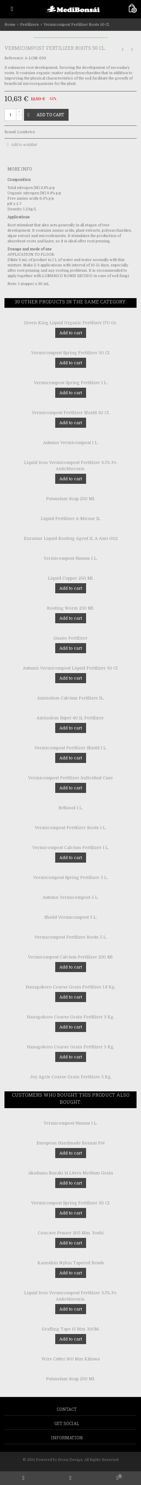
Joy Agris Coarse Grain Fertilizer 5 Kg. (71, 1076)
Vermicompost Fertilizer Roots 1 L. (70, 827)
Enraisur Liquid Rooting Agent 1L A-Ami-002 (71, 538)
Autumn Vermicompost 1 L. (70, 442)
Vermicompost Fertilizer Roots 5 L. (70, 937)
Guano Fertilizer (70, 638)
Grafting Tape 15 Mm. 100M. (71, 1329)
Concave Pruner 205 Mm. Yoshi (71, 1232)
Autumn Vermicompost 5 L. (70, 897)
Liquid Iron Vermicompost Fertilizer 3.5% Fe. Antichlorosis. (70, 465)
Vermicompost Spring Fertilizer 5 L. (70, 877)
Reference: (14, 58)
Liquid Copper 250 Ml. (71, 578)
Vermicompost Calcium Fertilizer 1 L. (70, 847)
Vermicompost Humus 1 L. (70, 558)
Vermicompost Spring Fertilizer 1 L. (70, 382)
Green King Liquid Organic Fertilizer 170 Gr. (70, 322)
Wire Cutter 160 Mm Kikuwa (71, 1359)
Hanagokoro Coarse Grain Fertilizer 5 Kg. (70, 1046)
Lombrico (26, 132)
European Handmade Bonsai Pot (70, 1143)
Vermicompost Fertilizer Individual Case (70, 777)
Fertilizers (29, 25)
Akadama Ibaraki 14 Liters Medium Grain (70, 1173)
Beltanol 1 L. (70, 807)
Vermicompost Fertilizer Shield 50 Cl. (71, 412)
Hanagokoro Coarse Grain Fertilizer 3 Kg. (70, 1017)
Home (9, 25)
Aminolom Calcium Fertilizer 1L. (70, 698)
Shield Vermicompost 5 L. (70, 917)
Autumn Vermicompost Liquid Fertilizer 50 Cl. (70, 668)
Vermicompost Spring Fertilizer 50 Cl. (70, 352)
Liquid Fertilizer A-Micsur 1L (70, 518)
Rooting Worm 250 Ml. (70, 608)
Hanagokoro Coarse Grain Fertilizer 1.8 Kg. (70, 987)
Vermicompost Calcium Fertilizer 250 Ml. (70, 957)
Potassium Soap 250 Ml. (70, 498)
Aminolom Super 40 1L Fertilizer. (70, 718)
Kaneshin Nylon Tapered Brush (70, 1262)
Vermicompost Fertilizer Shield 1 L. (70, 747)
